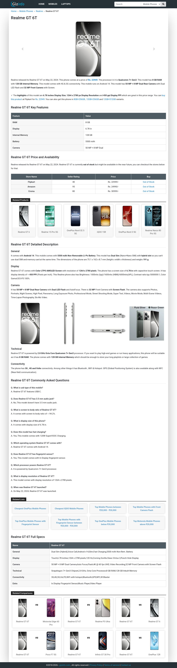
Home (42, 4)
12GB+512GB (109, 99)
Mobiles (53, 4)
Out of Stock (148, 182)
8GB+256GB (79, 99)
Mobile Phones (26, 11)
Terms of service (111, 665)
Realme (39, 11)
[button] (22, 49)
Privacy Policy (96, 665)
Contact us (126, 665)
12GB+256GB (92, 99)
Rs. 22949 (40, 99)
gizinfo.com (64, 665)
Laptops (65, 4)
